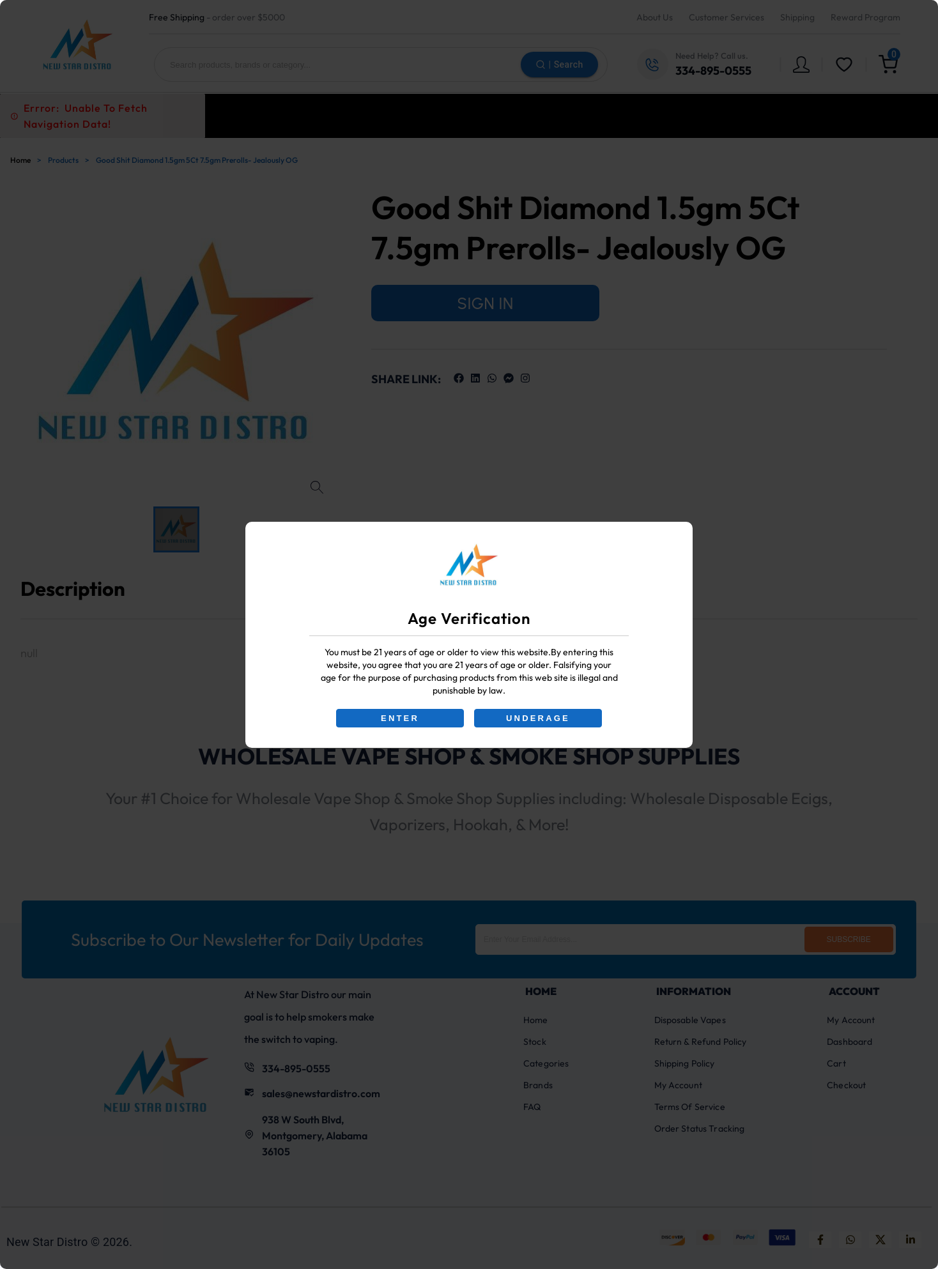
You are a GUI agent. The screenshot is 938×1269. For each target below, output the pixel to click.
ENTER (400, 718)
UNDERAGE (538, 718)
